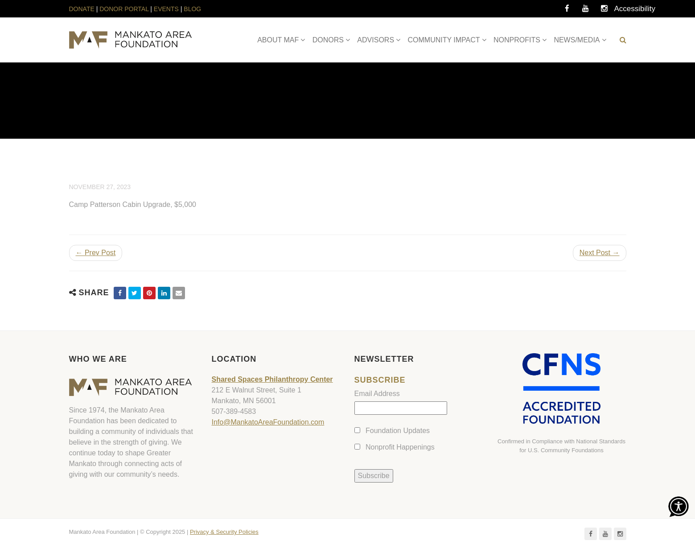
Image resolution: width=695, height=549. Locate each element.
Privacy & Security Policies (224, 531)
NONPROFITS (516, 40)
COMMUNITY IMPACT (444, 40)
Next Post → (600, 252)
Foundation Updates (398, 430)
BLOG (192, 8)
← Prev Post (96, 252)
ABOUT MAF (278, 40)
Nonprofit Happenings (400, 447)
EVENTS (166, 8)
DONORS (328, 40)
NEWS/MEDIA (577, 40)
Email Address (377, 393)
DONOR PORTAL (123, 8)
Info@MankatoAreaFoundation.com (268, 422)
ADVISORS (375, 40)
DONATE (82, 8)
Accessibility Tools (623, 11)
